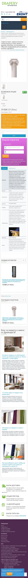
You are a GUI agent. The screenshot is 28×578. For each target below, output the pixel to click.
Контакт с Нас (4, 537)
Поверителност (4, 527)
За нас (2, 525)
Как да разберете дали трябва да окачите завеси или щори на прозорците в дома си (13, 464)
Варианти (4, 93)
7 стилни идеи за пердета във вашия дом (12, 393)
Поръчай (5, 156)
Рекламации (3, 538)
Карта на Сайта (4, 540)
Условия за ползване (5, 528)
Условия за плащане (5, 530)
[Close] (22, 570)
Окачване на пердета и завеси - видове (13, 428)
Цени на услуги (4, 535)
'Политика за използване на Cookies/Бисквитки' (12, 570)
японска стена (7, 296)
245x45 (4, 105)
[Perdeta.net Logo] (9, 4)
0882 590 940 (4, 23)
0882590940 (22, 516)
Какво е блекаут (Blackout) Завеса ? (8, 557)
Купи (14, 135)
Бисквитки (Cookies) (5, 541)
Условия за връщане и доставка (8, 531)
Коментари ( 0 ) (12, 168)
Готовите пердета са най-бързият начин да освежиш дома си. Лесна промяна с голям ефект (14, 356)
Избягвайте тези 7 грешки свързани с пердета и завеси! (13, 554)
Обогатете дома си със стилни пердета (9, 556)
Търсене (24, 19)
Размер (3, 103)
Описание (4, 168)
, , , (10, 563)
